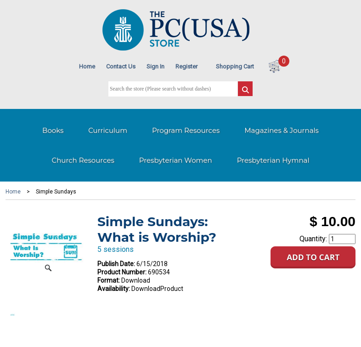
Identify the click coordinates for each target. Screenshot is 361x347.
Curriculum (107, 130)
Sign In (155, 66)
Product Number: (122, 272)
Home (87, 66)
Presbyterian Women (175, 160)
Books (52, 130)
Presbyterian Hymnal (273, 160)
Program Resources (186, 130)
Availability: (113, 288)
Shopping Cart (235, 66)
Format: (108, 280)
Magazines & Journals (281, 130)
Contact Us (120, 66)
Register (186, 66)
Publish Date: (116, 263)
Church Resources (83, 160)
